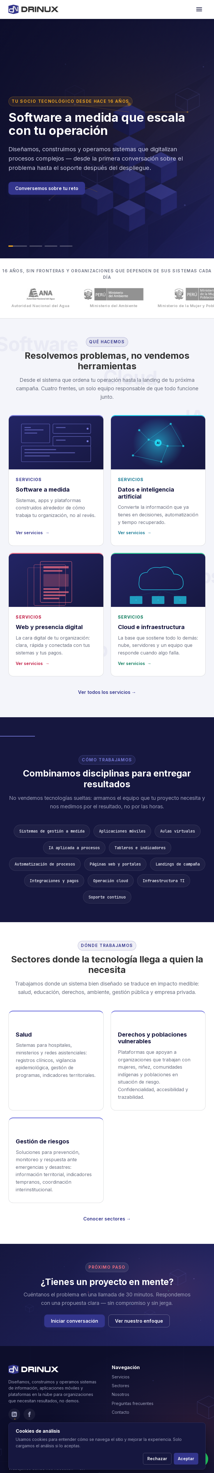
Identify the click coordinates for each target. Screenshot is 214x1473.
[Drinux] (33, 9)
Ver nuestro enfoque (139, 1321)
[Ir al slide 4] (66, 246)
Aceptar (186, 1458)
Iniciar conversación (74, 1321)
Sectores (120, 1385)
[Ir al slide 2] (35, 246)
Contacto (120, 1412)
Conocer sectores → (107, 1219)
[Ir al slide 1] (17, 246)
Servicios (121, 1376)
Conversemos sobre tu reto (46, 188)
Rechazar (157, 1458)
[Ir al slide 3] (51, 246)
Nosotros (120, 1394)
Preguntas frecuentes (132, 1403)
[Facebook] (29, 1414)
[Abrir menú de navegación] (199, 9)
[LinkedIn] (14, 1414)
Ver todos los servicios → (107, 692)
